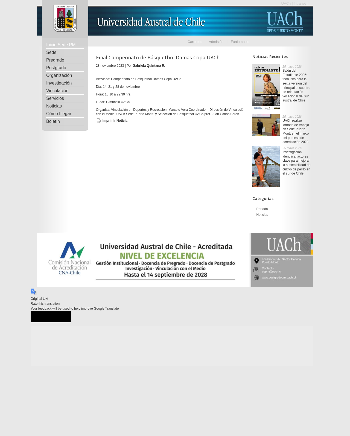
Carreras (195, 42)
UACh (286, 3)
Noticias (54, 106)
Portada (262, 209)
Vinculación (57, 90)
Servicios (55, 98)
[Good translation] (41, 316)
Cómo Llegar (58, 113)
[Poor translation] (61, 316)
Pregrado (55, 60)
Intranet (300, 3)
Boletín (53, 121)
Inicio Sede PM (61, 44)
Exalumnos (239, 42)
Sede (51, 52)
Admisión (216, 42)
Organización (59, 75)
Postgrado (56, 67)
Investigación (59, 83)
